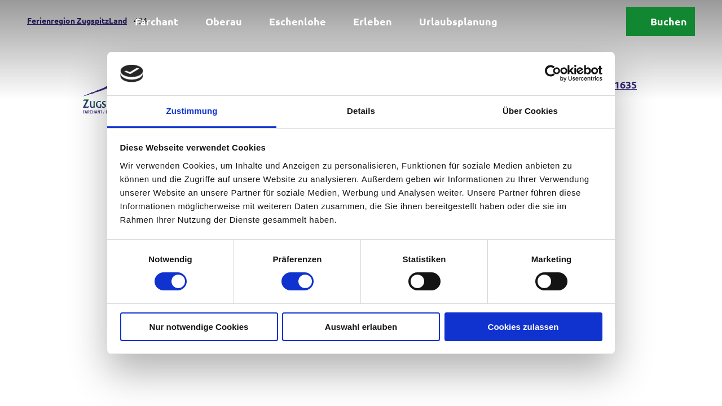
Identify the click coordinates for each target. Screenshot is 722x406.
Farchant (156, 21)
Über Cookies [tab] (530, 111)
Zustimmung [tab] (192, 111)
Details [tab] (361, 111)
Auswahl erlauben (361, 327)
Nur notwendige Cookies (199, 327)
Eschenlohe (297, 21)
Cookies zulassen (523, 327)
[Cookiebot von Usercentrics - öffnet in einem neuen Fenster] (553, 73)
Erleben (372, 21)
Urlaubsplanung (458, 21)
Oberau (223, 21)
